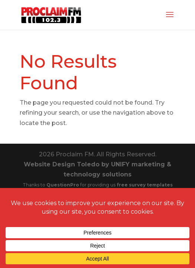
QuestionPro (63, 185)
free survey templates (145, 185)
